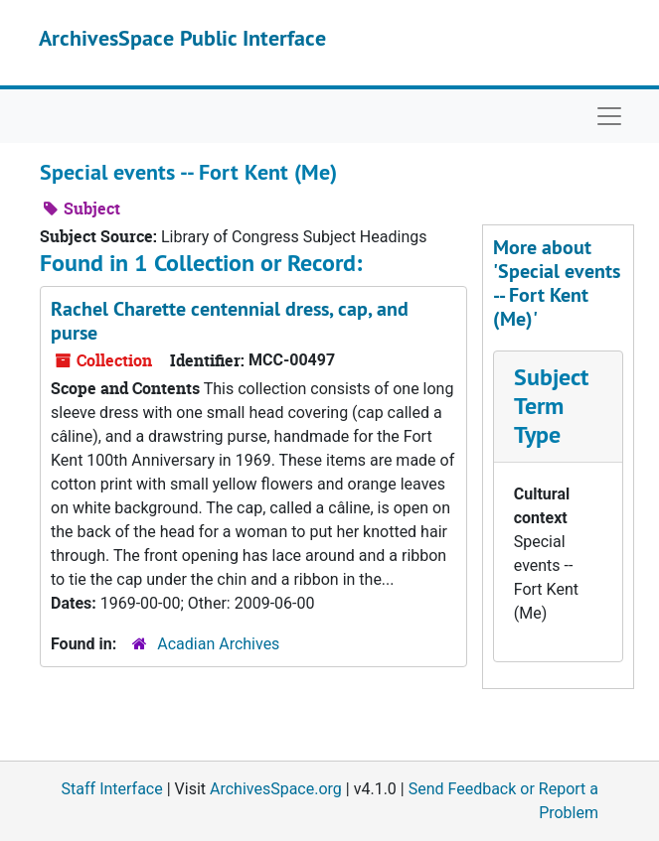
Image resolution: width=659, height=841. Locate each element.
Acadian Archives (218, 643)
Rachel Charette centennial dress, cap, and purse (230, 321)
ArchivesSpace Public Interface (182, 38)
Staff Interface (112, 788)
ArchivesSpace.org (276, 788)
